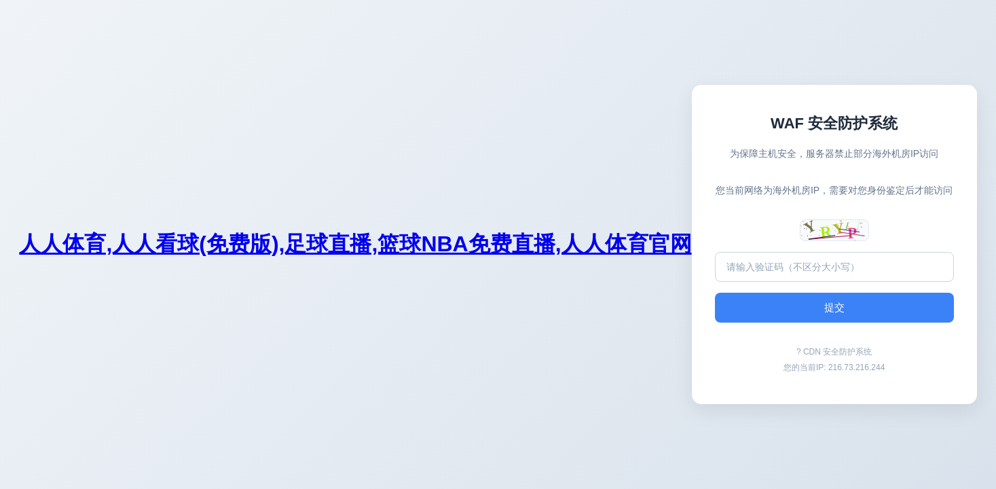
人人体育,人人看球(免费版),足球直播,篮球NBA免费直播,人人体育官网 (355, 244)
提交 (834, 307)
